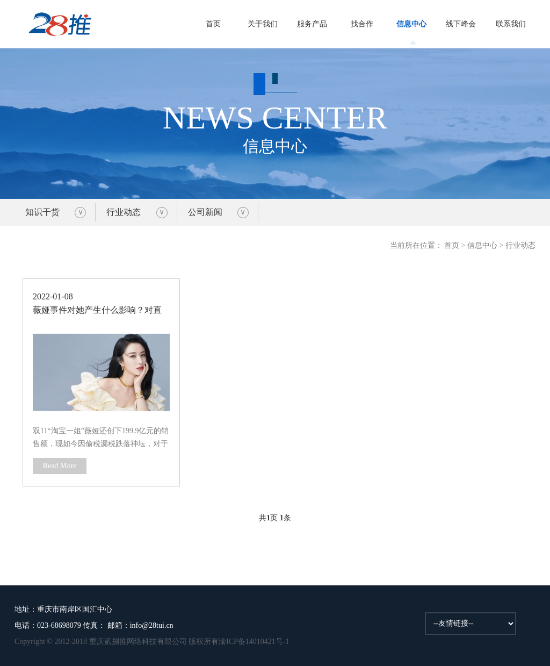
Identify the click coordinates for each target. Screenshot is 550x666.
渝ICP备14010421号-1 (254, 642)
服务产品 (312, 24)
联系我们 (511, 24)
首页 (213, 24)
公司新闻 (205, 212)
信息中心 (411, 24)
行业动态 (123, 212)
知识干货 (42, 212)
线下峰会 (461, 24)
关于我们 (263, 24)
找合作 (362, 24)
